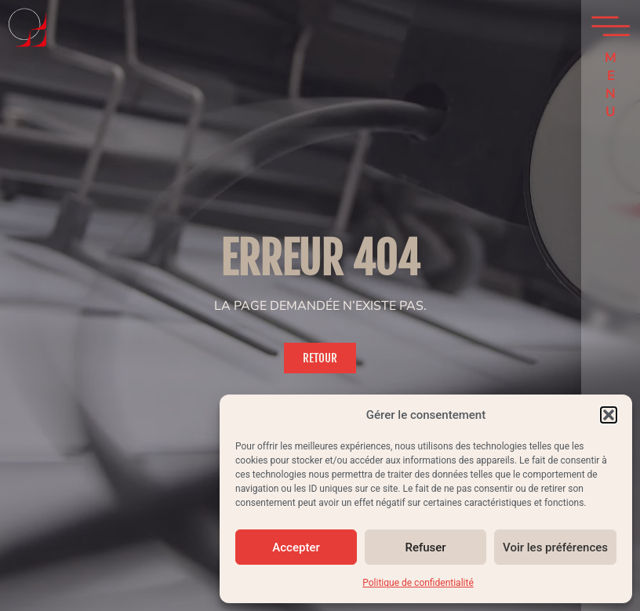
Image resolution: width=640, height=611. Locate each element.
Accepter (295, 547)
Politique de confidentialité (418, 582)
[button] (608, 415)
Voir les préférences (555, 547)
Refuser (425, 547)
